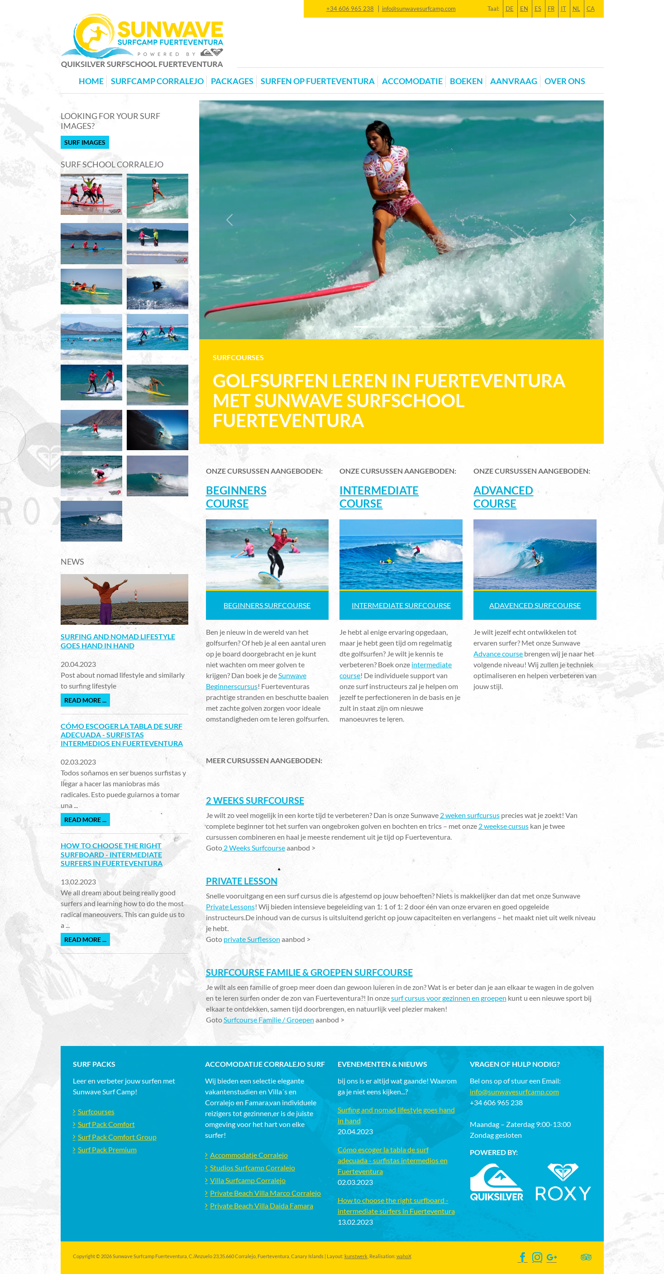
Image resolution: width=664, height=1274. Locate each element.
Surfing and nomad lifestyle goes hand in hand (118, 640)
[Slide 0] (361, 327)
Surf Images (84, 142)
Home (91, 81)
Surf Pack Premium (107, 1149)
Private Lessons (230, 906)
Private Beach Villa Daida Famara (261, 1205)
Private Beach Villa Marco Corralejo (265, 1192)
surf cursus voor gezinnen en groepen (448, 998)
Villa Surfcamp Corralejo (248, 1180)
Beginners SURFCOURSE (267, 605)
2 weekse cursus (503, 826)
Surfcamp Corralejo (157, 81)
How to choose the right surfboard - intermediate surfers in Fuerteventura (111, 854)
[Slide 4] (426, 327)
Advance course (498, 653)
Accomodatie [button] (412, 81)
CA (591, 8)
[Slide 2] (393, 327)
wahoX (403, 1256)
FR (551, 8)
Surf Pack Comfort (106, 1124)
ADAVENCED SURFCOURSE (535, 605)
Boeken (466, 81)
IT (563, 8)
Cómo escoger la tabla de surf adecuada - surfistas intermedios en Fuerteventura (122, 734)
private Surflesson (252, 939)
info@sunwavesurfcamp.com (419, 8)
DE (510, 8)
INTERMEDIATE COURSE (379, 497)
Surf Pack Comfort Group (117, 1136)
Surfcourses (96, 1111)
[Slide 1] (377, 327)
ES (538, 8)
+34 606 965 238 (350, 8)
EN (524, 8)
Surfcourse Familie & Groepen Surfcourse (309, 972)
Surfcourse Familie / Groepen (269, 1019)
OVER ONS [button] (565, 81)
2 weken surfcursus (470, 815)
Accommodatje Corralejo (249, 1154)
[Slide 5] (442, 327)
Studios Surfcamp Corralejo (252, 1167)
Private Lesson (241, 880)
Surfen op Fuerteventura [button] (318, 81)
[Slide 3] (409, 327)
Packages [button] (232, 81)
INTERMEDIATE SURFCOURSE (401, 605)
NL (576, 8)
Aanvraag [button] (513, 81)
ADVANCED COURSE (503, 497)
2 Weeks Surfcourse (255, 800)
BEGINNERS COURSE (236, 497)
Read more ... (85, 700)
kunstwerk (356, 1256)
